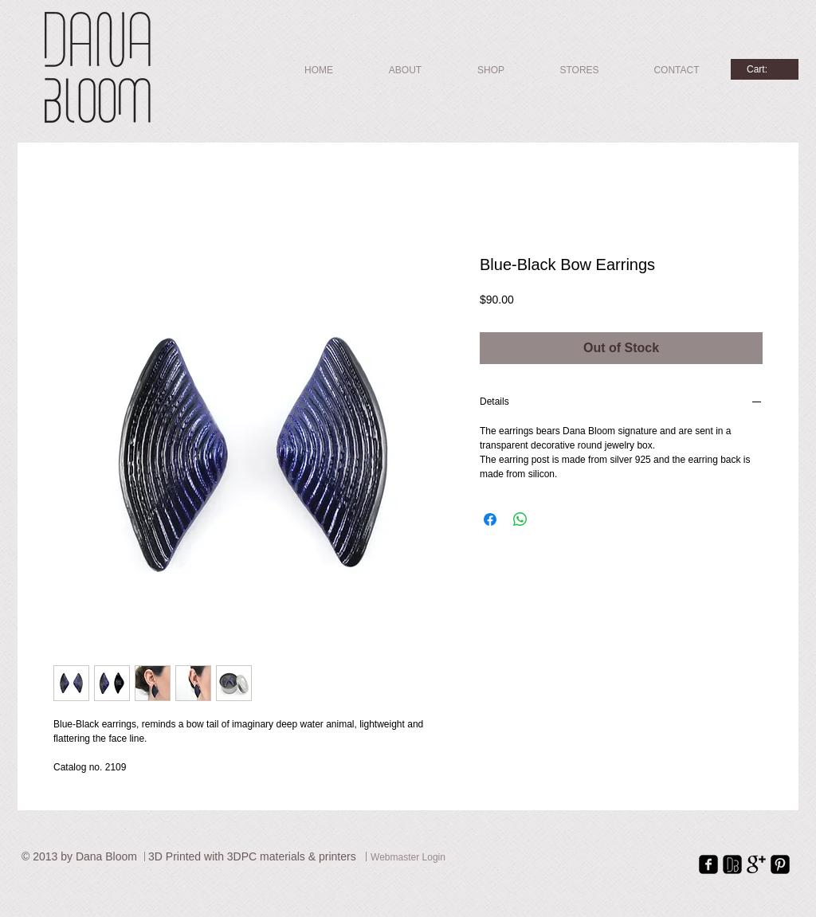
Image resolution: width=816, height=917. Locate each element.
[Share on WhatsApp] (520, 519)
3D (157, 856)
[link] (764, 69)
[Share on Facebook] (490, 519)
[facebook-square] (708, 864)
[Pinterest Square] (780, 864)
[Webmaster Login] (408, 858)
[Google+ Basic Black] (756, 864)
